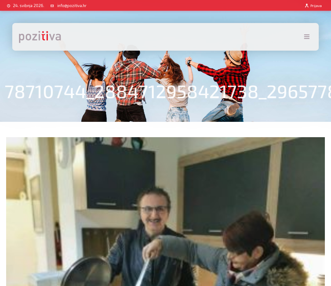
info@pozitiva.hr (72, 5)
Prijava (313, 5)
